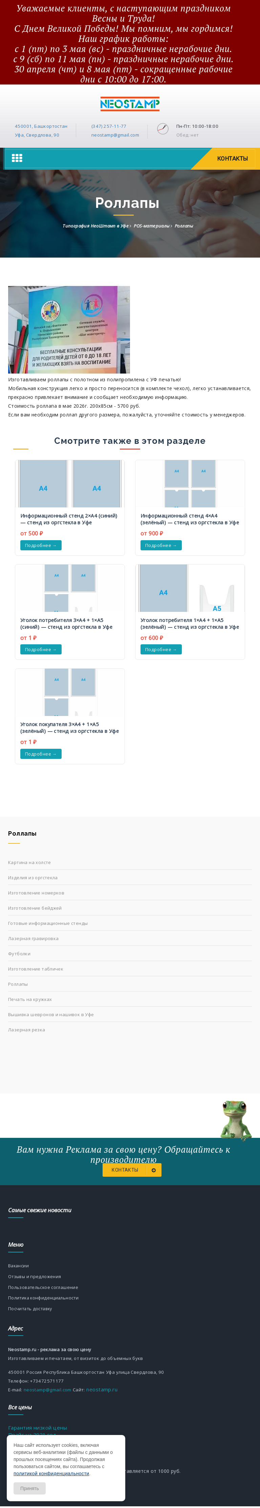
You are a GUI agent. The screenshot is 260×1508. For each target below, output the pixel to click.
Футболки (19, 954)
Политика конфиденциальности (44, 1299)
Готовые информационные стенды (48, 923)
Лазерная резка (26, 1030)
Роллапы (18, 984)
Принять (29, 1488)
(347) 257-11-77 (109, 126)
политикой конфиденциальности (51, 1473)
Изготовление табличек (35, 969)
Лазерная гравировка (33, 938)
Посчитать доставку (31, 1310)
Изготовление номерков (36, 893)
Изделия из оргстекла (33, 878)
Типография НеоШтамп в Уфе (96, 226)
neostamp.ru (101, 1391)
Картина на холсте (29, 862)
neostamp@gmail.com (115, 135)
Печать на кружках (30, 999)
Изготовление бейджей (35, 908)
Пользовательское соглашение (44, 1288)
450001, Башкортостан (41, 126)
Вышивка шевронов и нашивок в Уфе (51, 1014)
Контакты (231, 158)
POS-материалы (151, 226)
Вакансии (19, 1266)
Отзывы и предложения (35, 1277)
